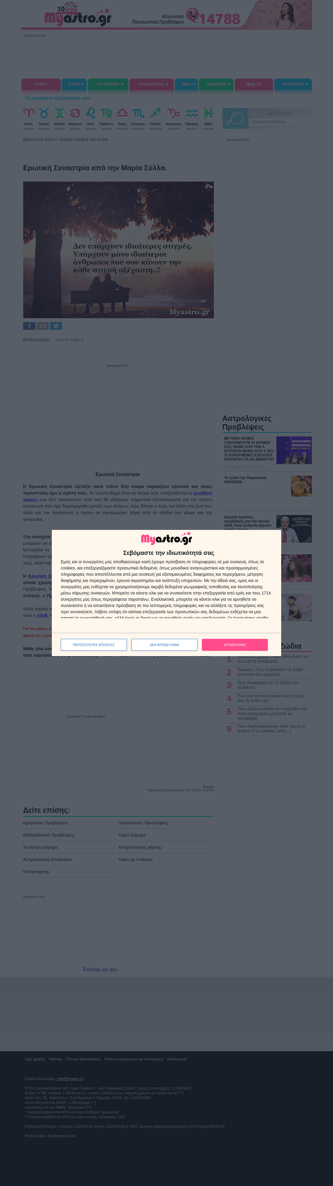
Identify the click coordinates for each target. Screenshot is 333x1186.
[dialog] (166, 593)
